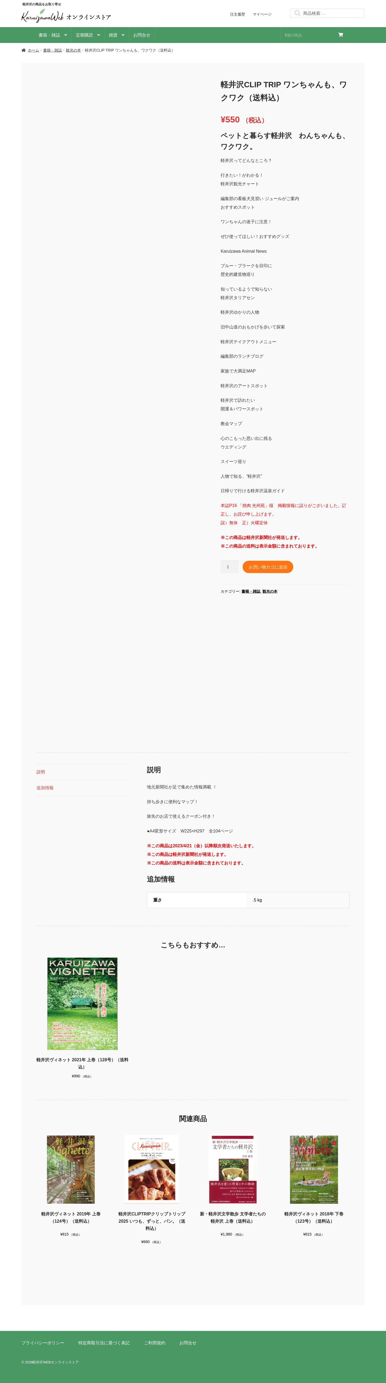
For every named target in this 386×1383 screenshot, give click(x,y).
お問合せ (141, 34)
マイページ (262, 14)
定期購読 (84, 34)
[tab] (82, 772)
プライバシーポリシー (42, 1343)
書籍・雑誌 (49, 34)
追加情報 (45, 787)
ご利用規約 (154, 1343)
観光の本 (73, 50)
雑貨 (113, 34)
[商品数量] (230, 567)
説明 (40, 772)
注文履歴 (237, 14)
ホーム (33, 50)
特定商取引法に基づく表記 (104, 1343)
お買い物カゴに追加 (268, 566)
